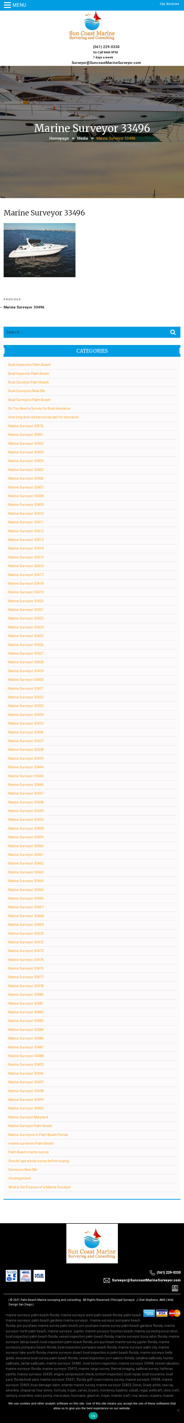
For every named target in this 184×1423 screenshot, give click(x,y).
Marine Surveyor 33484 (26, 1029)
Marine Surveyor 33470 (26, 933)
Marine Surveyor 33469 (26, 924)
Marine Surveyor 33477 (26, 976)
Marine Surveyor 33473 (26, 950)
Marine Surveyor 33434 (26, 714)
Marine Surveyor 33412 (26, 530)
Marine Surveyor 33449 (26, 810)
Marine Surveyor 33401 (26, 434)
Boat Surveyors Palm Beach (30, 399)
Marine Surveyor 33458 (26, 828)
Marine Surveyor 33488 (26, 1055)
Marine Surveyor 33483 (26, 1020)
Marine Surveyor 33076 (26, 425)
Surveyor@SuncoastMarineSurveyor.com (106, 61)
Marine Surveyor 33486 (26, 1038)
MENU (19, 5)
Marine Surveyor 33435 (26, 723)
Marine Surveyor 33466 (26, 898)
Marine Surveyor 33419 (26, 592)
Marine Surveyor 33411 (26, 521)
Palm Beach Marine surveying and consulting (51, 1299)
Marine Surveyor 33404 (26, 460)
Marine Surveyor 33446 (26, 784)
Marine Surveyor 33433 (26, 705)
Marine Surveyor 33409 (26, 504)
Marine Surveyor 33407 (26, 487)
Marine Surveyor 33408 (26, 495)
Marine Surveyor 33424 (26, 626)
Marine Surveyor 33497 (26, 1081)
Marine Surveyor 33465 (26, 889)
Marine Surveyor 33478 (26, 985)
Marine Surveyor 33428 (26, 662)
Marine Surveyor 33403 (26, 451)
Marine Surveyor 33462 (26, 863)
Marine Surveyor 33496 (26, 1073)
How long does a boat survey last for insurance (44, 417)
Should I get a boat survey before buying (39, 1160)
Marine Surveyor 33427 (26, 653)
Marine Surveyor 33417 (26, 574)
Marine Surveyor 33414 (26, 548)
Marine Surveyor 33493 (26, 1064)
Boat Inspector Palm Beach (29, 373)
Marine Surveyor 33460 (26, 845)
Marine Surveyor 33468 (26, 915)
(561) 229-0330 (106, 46)
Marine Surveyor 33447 (26, 793)
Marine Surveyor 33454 (26, 819)
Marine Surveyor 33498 (26, 1090)
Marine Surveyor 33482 (26, 1011)
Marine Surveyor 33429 (26, 670)
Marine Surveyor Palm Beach (30, 1125)
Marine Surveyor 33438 (26, 749)
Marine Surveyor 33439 (26, 758)
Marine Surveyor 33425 (26, 635)
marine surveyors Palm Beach (31, 1143)
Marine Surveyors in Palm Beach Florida (38, 1134)
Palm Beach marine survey (29, 1151)
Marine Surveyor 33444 (26, 766)
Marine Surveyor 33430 (26, 679)
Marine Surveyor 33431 (26, 688)
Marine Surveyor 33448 (26, 801)
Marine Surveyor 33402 (26, 443)
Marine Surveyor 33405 (26, 469)
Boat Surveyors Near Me (27, 390)
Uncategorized (20, 1178)
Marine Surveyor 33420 (26, 600)
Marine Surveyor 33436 (26, 731)
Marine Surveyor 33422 (26, 618)
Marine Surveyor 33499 (26, 1099)
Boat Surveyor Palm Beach (29, 381)
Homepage (59, 136)
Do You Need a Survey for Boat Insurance (40, 408)
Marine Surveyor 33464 (26, 880)
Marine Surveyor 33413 (26, 539)
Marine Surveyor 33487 (26, 1046)
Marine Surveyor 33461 (26, 854)
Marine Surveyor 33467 (26, 907)
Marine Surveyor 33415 (26, 556)
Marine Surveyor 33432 (26, 696)
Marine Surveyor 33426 (26, 644)
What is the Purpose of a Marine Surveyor (40, 1186)
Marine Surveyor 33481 (26, 1003)
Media (82, 136)
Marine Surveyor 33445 (26, 775)
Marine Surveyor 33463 (26, 871)
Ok (93, 1416)
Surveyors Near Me (23, 1169)
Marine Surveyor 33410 (26, 513)
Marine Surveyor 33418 (26, 583)
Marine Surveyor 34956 (26, 1108)
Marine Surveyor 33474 (26, 959)
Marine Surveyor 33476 (26, 968)
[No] (178, 1410)
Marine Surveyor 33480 (26, 994)
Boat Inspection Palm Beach (30, 364)
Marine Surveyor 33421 (26, 609)
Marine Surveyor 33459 (26, 836)
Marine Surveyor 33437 (26, 740)
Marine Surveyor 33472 (26, 941)
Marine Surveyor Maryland (28, 1116)
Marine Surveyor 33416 (26, 565)
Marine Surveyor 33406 (26, 478)
